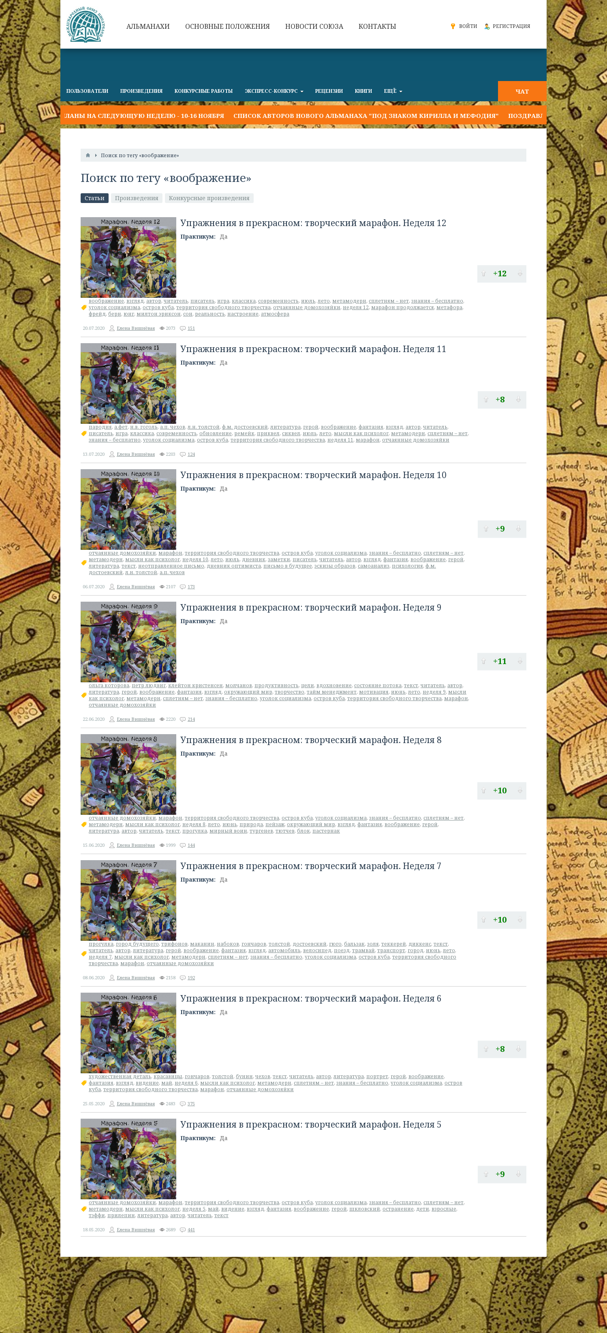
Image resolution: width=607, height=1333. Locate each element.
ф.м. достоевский (245, 426)
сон (187, 313)
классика (244, 300)
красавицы (168, 1076)
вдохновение (334, 685)
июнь (398, 691)
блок (303, 830)
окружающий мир (248, 691)
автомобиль (284, 950)
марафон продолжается (402, 307)
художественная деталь (120, 1076)
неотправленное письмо (171, 565)
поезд (342, 950)
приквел (268, 433)
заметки (279, 559)
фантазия (371, 426)
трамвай (363, 950)
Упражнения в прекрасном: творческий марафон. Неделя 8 (311, 740)
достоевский (310, 943)
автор (153, 300)
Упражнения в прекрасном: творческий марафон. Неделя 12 (313, 223)
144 (191, 845)
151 (191, 328)
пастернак (326, 830)
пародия (100, 426)
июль (308, 300)
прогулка (194, 830)
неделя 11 (340, 439)
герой (310, 426)
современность (278, 300)
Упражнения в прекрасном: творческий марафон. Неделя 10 (313, 475)
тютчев (285, 830)
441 (191, 1229)
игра (223, 300)
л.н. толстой (204, 426)
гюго (335, 943)
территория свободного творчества (223, 307)
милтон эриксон (159, 313)
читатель (176, 300)
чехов (262, 1076)
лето (324, 300)
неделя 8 (193, 824)
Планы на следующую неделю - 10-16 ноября (142, 115)
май (166, 1082)
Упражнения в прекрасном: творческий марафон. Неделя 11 (313, 349)
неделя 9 (434, 691)
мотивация (374, 691)
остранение (398, 1208)
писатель (202, 300)
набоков (228, 943)
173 (191, 586)
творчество (289, 691)
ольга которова (109, 685)
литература (285, 426)
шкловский (364, 1208)
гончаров (254, 943)
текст (129, 565)
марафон (368, 439)
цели (307, 685)
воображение (106, 300)
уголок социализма (114, 307)
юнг (129, 313)
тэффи (97, 1215)
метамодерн (349, 300)
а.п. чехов (172, 426)
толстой (279, 943)
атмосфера (275, 313)
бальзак (354, 943)
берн (114, 313)
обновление (215, 433)
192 (191, 977)
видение (147, 1082)
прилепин (121, 1215)
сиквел (291, 433)
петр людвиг (149, 685)
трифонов (174, 943)
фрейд (97, 313)
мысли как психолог (361, 433)
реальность (210, 313)
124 (191, 454)
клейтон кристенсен (195, 685)
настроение (243, 313)
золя (373, 943)
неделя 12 (356, 307)
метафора (449, 307)
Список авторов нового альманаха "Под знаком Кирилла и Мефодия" (366, 115)
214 (191, 719)
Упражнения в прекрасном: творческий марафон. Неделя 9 (311, 607)
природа (251, 824)
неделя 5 (193, 1208)
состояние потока (378, 685)
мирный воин (228, 830)
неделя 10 (195, 559)
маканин (202, 943)
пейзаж (274, 824)
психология (407, 565)
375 (191, 1103)
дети (422, 1208)
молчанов (238, 685)
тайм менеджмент (332, 691)
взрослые (444, 1208)
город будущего (137, 943)
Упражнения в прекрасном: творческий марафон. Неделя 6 (311, 998)
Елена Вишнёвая (136, 328)
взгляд (135, 300)
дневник (253, 559)
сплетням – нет (389, 300)
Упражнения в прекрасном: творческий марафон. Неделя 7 (311, 866)
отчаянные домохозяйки (306, 307)
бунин (244, 1076)
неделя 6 (186, 1082)
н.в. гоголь (144, 426)
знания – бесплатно (437, 300)
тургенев (261, 830)
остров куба (158, 307)
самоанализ (373, 565)
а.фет (121, 426)
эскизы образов (334, 565)
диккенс (419, 943)
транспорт (391, 950)
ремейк (244, 433)
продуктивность (276, 685)
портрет (377, 1076)
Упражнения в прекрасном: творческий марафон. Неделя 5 (311, 1124)
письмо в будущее (287, 565)
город (415, 950)
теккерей (393, 943)
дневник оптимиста (234, 565)
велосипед (317, 950)
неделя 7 (100, 956)
